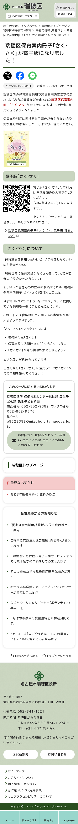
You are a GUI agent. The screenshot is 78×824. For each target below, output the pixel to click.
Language (68, 820)
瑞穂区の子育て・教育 (17, 30)
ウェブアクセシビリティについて (30, 796)
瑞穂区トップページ (54, 25)
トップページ (30, 25)
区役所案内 (20, 754)
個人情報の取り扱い (22, 784)
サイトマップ (16, 771)
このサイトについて (21, 777)
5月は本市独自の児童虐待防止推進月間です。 (40, 621)
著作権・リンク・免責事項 (25, 790)
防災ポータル (65, 14)
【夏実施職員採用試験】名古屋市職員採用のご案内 (40, 528)
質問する (49, 820)
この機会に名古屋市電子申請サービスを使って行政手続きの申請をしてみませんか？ (41, 559)
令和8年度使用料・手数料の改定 (33, 494)
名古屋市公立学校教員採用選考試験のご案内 (40, 574)
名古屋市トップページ (24, 16)
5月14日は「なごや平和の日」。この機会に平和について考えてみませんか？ (40, 636)
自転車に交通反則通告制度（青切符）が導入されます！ (40, 543)
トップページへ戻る (59, 655)
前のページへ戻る (26, 655)
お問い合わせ (57, 754)
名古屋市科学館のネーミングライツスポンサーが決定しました (40, 590)
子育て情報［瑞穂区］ (49, 30)
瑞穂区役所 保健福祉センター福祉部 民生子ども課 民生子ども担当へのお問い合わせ (42, 440)
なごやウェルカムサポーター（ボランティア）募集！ (40, 605)
